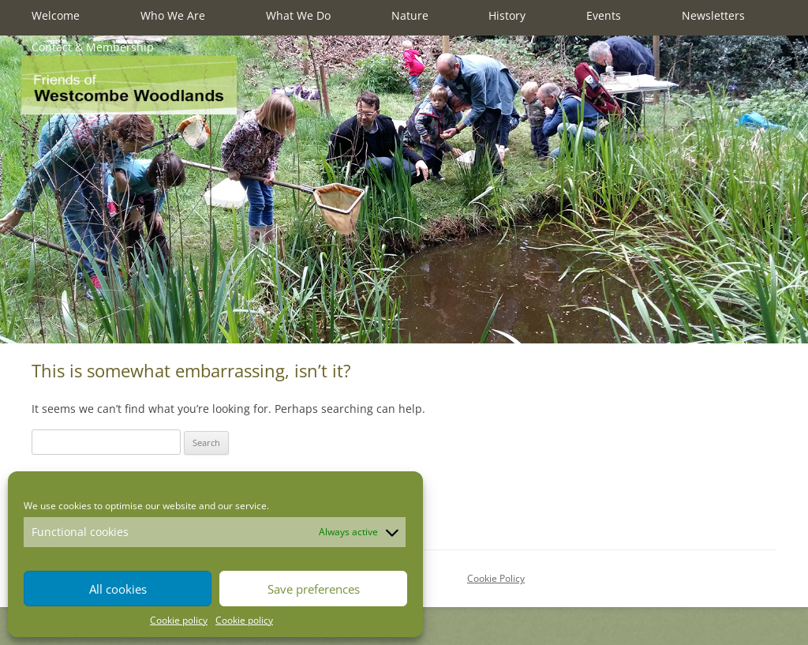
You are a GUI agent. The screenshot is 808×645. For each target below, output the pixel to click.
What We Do (298, 15)
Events (603, 15)
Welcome (56, 15)
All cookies (118, 589)
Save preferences (313, 589)
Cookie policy (179, 620)
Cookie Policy (496, 578)
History (507, 15)
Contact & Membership (93, 46)
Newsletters (713, 15)
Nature (409, 15)
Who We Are (172, 15)
